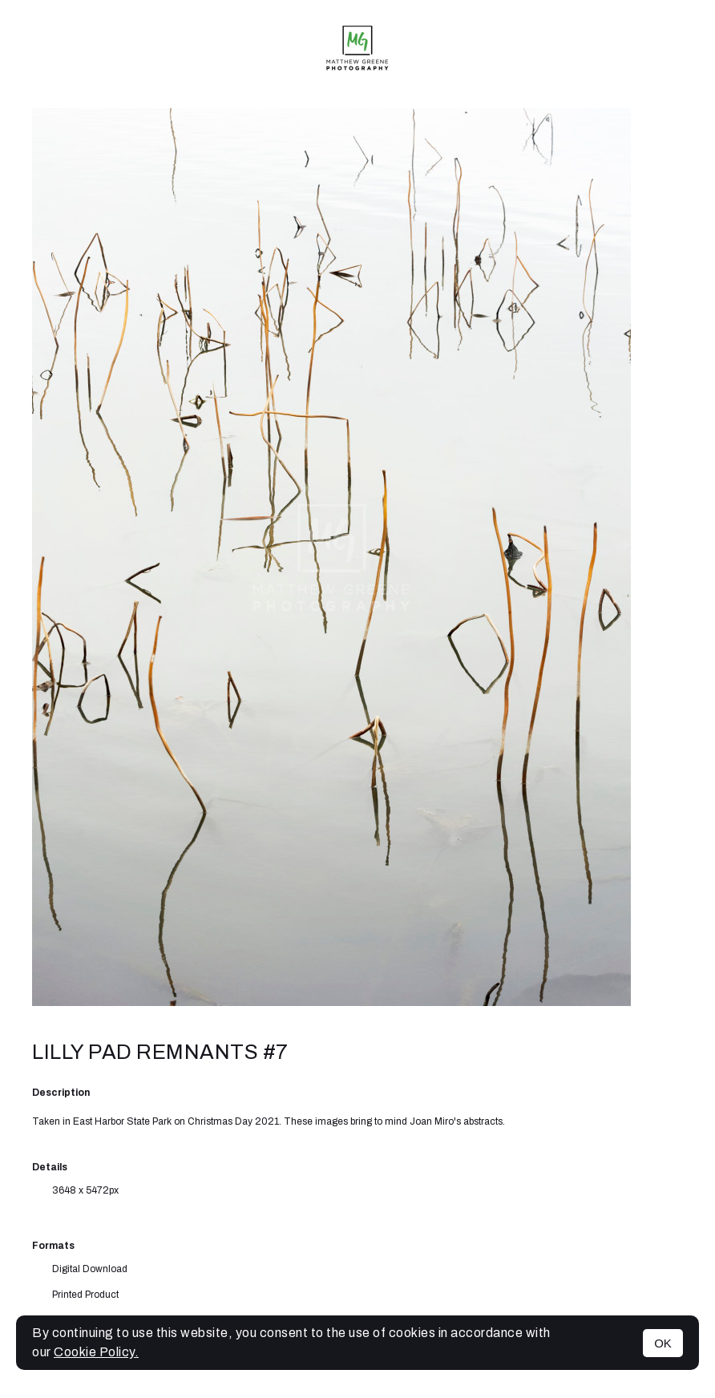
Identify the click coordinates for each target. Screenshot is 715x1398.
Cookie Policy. (96, 1352)
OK (663, 1343)
